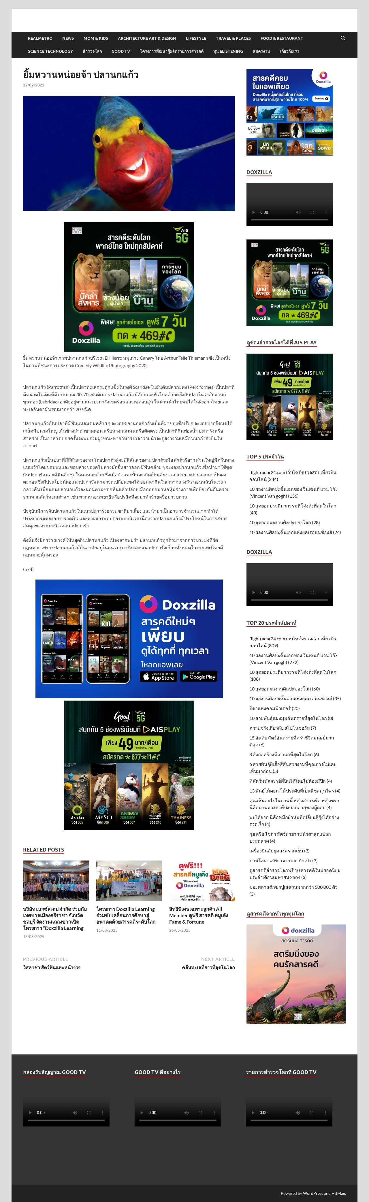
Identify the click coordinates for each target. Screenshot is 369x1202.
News (68, 38)
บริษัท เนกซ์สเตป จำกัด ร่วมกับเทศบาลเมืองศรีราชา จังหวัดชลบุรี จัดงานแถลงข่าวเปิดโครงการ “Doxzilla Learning (55, 918)
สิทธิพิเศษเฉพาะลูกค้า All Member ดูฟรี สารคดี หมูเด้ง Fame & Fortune (198, 915)
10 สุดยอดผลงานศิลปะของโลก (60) (284, 688)
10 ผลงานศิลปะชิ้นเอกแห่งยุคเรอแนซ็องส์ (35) (295, 698)
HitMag (338, 1193)
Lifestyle (196, 38)
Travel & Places (233, 38)
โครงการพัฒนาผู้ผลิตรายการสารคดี (172, 51)
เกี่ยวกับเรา (289, 51)
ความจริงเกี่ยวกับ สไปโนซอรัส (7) (282, 728)
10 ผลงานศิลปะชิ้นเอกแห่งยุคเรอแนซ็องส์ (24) (295, 532)
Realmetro (40, 38)
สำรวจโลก (92, 51)
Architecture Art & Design (147, 38)
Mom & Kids (96, 38)
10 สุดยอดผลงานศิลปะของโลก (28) (284, 522)
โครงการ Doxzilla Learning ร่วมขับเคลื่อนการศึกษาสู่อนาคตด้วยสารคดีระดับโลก (125, 915)
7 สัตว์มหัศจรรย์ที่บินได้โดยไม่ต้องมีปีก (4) (290, 781)
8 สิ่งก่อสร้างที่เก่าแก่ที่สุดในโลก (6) (284, 754)
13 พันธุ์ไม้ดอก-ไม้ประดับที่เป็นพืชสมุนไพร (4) (294, 790)
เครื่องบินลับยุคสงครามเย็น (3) (279, 850)
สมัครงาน (261, 51)
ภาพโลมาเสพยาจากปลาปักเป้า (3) (283, 860)
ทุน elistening (228, 51)
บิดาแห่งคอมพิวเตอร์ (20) (274, 708)
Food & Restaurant (282, 38)
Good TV (121, 51)
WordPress (313, 1193)
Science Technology (50, 51)
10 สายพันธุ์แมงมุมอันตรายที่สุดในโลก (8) (291, 718)
